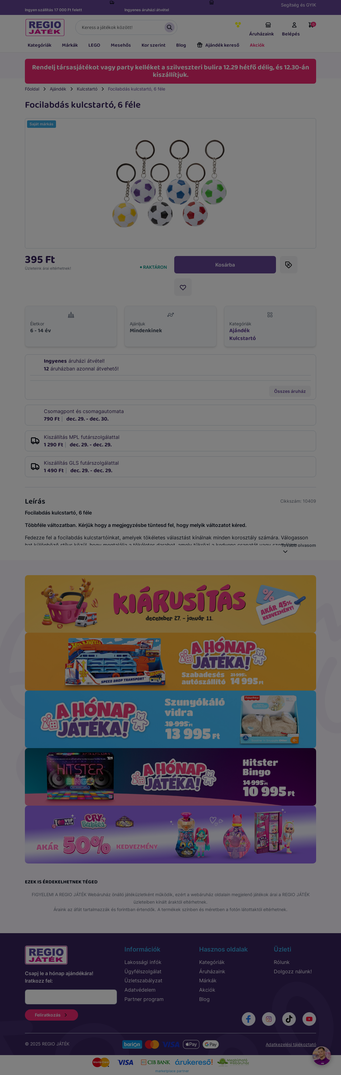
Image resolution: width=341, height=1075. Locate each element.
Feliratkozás (51, 1014)
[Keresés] (126, 27)
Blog (181, 45)
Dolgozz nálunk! (293, 971)
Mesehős (121, 45)
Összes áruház (290, 391)
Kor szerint (154, 45)
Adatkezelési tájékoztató (291, 1044)
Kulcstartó (87, 88)
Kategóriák (39, 45)
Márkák (70, 45)
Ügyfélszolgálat (142, 971)
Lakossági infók (142, 962)
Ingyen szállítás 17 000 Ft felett (53, 9)
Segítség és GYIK (298, 4)
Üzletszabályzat (143, 980)
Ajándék (58, 88)
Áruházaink (261, 30)
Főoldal (32, 88)
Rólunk (282, 962)
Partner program (144, 999)
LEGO (94, 45)
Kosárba (225, 265)
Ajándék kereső (218, 45)
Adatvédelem (140, 990)
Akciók (257, 45)
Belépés (291, 30)
